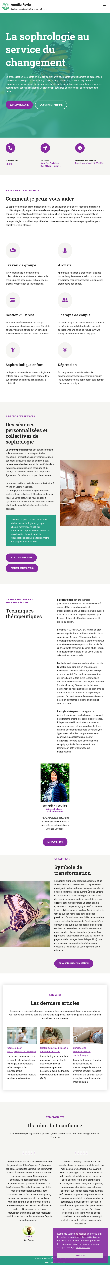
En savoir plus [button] (83, 1247)
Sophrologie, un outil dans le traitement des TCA (54, 1050)
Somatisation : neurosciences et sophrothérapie (82, 1052)
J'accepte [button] (80, 1255)
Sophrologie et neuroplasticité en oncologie (21, 1050)
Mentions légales (42, 1258)
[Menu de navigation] (104, 6)
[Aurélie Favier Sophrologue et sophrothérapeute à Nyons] (24, 6)
